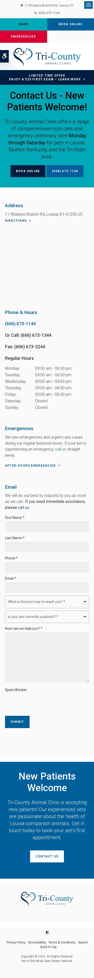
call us (60, 449)
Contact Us (47, 856)
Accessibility (37, 942)
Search (83, 942)
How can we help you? (23, 628)
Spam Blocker (16, 690)
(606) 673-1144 (48, 13)
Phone (11, 558)
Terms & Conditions (61, 942)
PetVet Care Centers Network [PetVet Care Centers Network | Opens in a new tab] (53, 961)
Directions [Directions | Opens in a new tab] (16, 220)
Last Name (15, 538)
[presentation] (34, 701)
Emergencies (23, 36)
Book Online (70, 24)
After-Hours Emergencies (30, 465)
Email (10, 578)
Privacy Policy (16, 942)
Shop (23, 24)
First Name (15, 518)
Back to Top (48, 947)
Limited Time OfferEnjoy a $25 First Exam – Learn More (45, 77)
